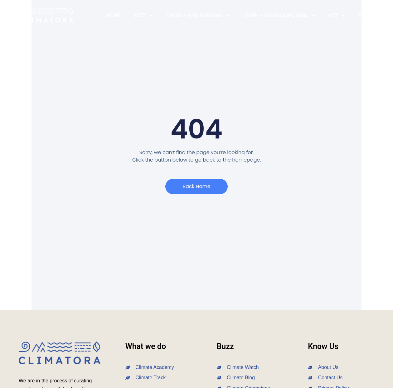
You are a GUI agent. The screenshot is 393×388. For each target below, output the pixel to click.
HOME (114, 15)
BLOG (364, 15)
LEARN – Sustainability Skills (279, 15)
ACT (337, 15)
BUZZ (143, 15)
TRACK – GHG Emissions (198, 15)
